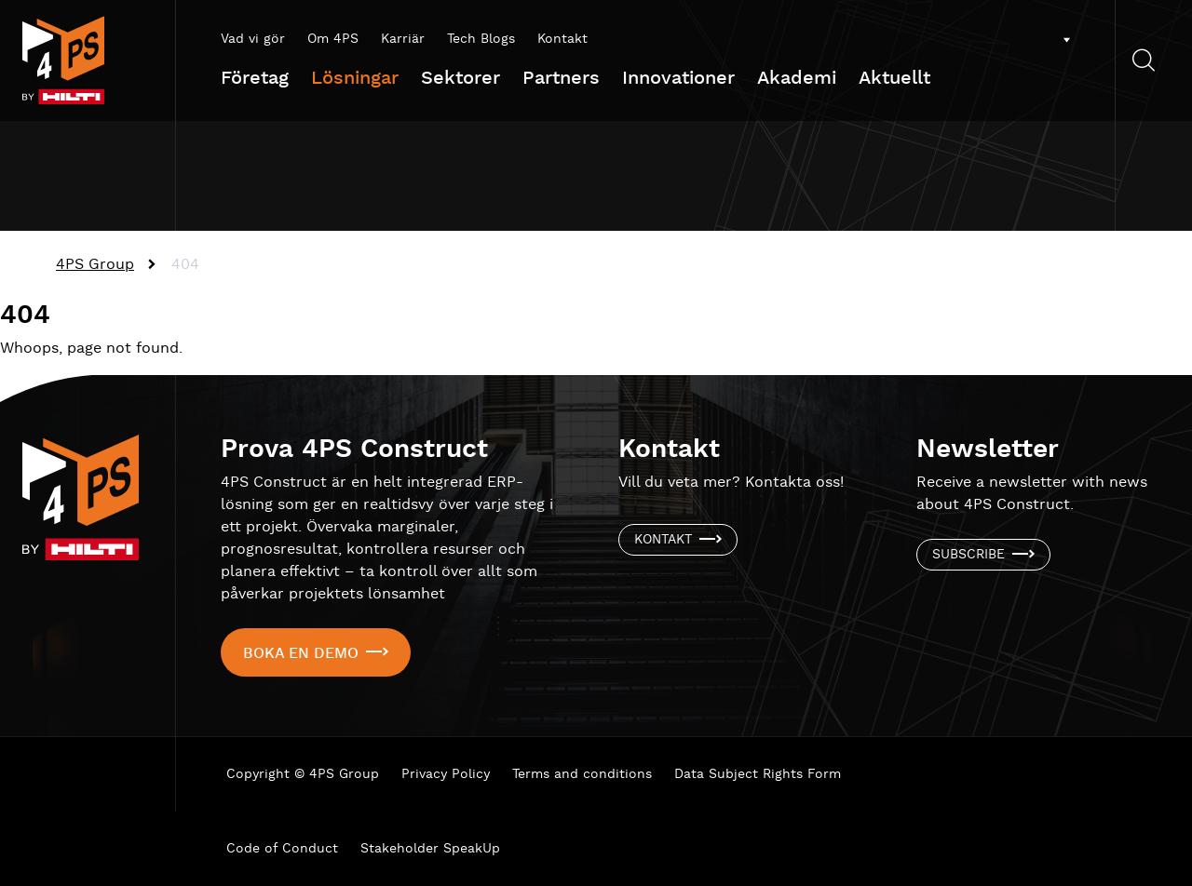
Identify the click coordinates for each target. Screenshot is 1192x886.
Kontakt (562, 39)
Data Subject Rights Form (757, 774)
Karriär (403, 39)
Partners (561, 78)
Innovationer (678, 78)
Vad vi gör (253, 39)
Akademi (796, 78)
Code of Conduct (282, 848)
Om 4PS (333, 39)
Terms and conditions (582, 774)
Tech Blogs (481, 39)
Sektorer (460, 78)
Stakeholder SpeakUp (430, 848)
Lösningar (355, 78)
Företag (255, 78)
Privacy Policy (445, 774)
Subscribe (968, 554)
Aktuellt (894, 78)
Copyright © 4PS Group (302, 774)
